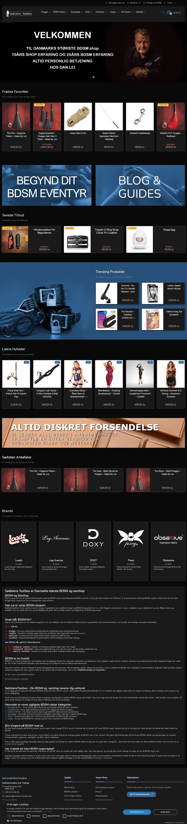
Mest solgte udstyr (72, 796)
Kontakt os (100, 812)
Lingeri (10, 718)
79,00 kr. (169, 249)
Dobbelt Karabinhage (140, 133)
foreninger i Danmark (102, 758)
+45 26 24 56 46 (11, 792)
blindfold (99, 667)
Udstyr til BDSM (14, 712)
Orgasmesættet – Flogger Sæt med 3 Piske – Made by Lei (47, 136)
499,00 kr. (78, 404)
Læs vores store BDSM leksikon (21, 674)
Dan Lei (95, 608)
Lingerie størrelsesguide (75, 808)
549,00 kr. (105, 488)
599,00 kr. (167, 488)
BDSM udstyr (62, 691)
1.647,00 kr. (47, 147)
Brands (7, 511)
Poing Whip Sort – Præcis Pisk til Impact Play (16, 393)
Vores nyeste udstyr (73, 800)
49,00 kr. (140, 147)
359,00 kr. (44, 249)
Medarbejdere (102, 796)
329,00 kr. (174, 300)
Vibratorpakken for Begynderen (44, 231)
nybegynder (135, 728)
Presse (99, 791)
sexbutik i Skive (88, 598)
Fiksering (20, 631)
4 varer (56, 564)
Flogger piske (13, 709)
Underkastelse (25, 635)
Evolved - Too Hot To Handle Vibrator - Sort (128, 288)
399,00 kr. (140, 404)
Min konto (100, 808)
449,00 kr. (128, 326)
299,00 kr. (171, 147)
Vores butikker (10, 800)
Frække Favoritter (15, 91)
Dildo (10, 716)
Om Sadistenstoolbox (105, 787)
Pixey (131, 560)
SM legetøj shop (24, 758)
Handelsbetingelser (104, 800)
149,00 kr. (78, 147)
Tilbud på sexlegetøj (73, 804)
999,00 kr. (128, 300)
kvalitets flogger (37, 608)
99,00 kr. (109, 147)
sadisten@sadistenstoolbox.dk (18, 796)
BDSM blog (69, 787)
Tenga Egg (169, 229)
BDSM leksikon (71, 791)
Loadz (18, 560)
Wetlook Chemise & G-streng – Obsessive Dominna (171, 393)
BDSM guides (68, 728)
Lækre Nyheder (13, 349)
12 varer (131, 564)
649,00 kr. (16, 147)
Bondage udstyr (14, 707)
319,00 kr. (16, 404)
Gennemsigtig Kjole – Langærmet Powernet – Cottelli (140, 393)
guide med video (48, 755)
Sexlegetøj (12, 714)
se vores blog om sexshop (16, 679)
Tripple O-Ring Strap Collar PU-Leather (107, 231)
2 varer (18, 564)
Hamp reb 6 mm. (78, 133)
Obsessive (168, 560)
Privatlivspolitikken (104, 804)
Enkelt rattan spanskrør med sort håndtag (109, 136)
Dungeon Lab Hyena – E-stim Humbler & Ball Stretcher (47, 393)
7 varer (93, 564)
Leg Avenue (56, 560)
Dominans (81, 633)
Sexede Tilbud (13, 215)
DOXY (93, 560)
